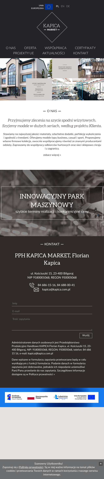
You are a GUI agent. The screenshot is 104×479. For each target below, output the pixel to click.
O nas (11, 48)
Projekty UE (23, 53)
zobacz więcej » (52, 155)
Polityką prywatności (31, 467)
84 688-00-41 (66, 285)
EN (62, 6)
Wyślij (85, 335)
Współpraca (55, 48)
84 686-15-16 (47, 285)
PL (57, 6)
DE (68, 6)
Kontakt (80, 53)
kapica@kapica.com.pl (56, 289)
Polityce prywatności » (42, 374)
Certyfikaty (85, 48)
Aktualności (53, 53)
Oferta (30, 48)
